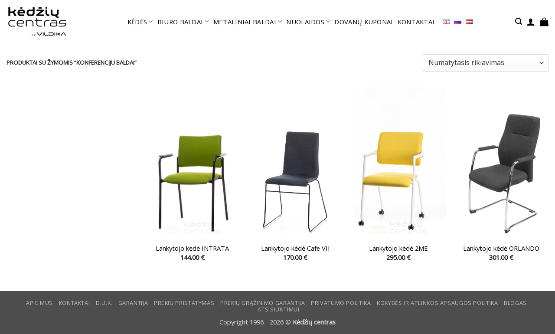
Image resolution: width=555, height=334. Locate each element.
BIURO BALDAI (183, 21)
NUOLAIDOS (308, 21)
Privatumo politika (341, 303)
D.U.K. (104, 303)
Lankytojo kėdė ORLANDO (501, 248)
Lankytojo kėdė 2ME (398, 248)
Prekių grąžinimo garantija (262, 303)
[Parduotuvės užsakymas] (485, 63)
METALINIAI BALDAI (247, 21)
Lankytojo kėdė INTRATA (192, 248)
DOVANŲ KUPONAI (363, 21)
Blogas (515, 303)
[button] (518, 21)
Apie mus (39, 303)
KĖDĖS (140, 21)
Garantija (133, 303)
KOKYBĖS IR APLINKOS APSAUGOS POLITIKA (437, 303)
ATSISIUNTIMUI (278, 309)
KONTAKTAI (416, 21)
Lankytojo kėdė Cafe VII (295, 248)
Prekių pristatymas (184, 303)
